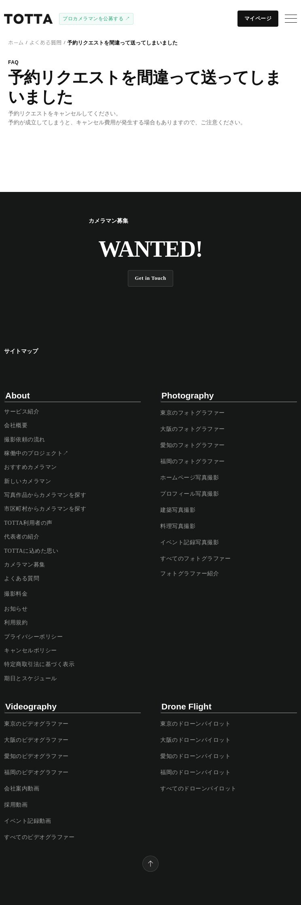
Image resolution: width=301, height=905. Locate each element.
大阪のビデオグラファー (36, 740)
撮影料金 (16, 594)
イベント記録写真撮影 (189, 542)
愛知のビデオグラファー (36, 756)
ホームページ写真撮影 (189, 478)
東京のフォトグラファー (192, 413)
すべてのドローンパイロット (198, 789)
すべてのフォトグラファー (195, 559)
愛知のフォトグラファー (192, 445)
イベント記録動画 (27, 821)
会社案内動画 (21, 789)
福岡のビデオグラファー (36, 772)
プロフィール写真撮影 (189, 494)
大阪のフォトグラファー (192, 429)
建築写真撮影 (177, 510)
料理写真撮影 (177, 526)
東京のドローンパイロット (195, 724)
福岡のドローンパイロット (195, 772)
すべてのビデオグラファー (39, 837)
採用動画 (16, 805)
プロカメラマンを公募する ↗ (96, 18)
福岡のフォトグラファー (192, 461)
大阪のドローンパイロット (195, 740)
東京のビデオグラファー (36, 724)
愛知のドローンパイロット (195, 756)
